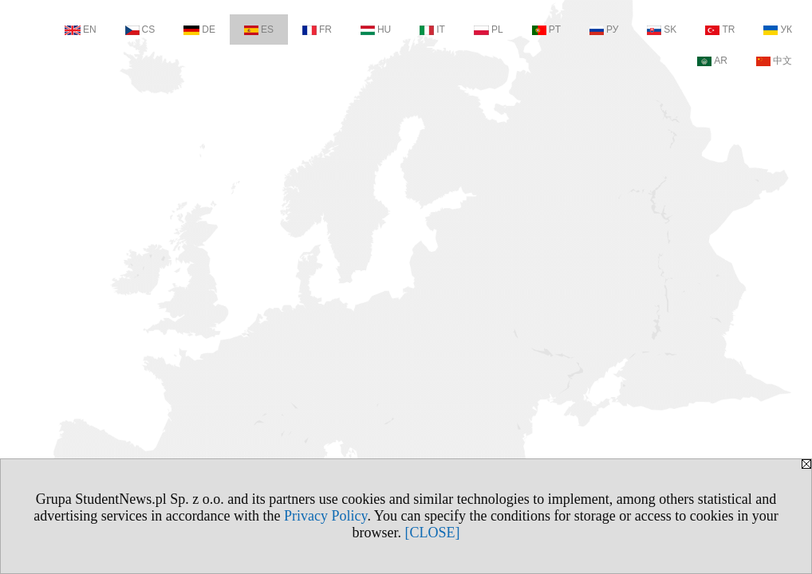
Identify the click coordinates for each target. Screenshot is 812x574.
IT (432, 29)
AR (712, 60)
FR (317, 29)
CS (140, 29)
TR (720, 29)
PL (488, 29)
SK (661, 29)
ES (259, 29)
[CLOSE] (432, 533)
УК (777, 29)
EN (81, 29)
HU (376, 29)
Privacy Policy (325, 516)
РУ (603, 29)
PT (546, 29)
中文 (774, 60)
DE (199, 29)
